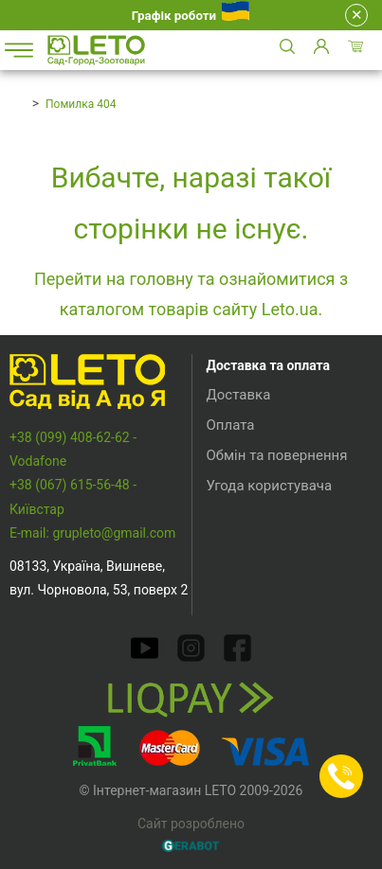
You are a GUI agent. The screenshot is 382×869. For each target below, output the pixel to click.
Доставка (239, 394)
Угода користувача (270, 485)
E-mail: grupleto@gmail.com (92, 533)
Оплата (231, 425)
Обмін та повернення (277, 455)
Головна (16, 104)
